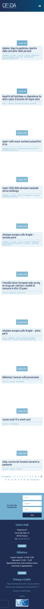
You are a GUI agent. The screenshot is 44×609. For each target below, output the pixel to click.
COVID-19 (20, 55)
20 (28, 479)
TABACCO (19, 469)
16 (15, 479)
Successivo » (35, 479)
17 (18, 479)
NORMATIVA (35, 55)
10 (35, 476)
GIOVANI (27, 55)
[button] (40, 6)
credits (22, 596)
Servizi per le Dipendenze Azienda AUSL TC (22, 587)
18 (21, 479)
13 (6, 479)
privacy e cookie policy (21, 590)
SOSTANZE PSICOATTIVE (10, 58)
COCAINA (13, 55)
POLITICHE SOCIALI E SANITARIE (12, 57)
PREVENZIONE (29, 57)
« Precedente (6, 476)
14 (9, 479)
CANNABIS (5, 55)
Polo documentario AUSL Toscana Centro (23, 583)
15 (12, 479)
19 (24, 479)
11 (38, 476)
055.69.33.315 (23, 539)
